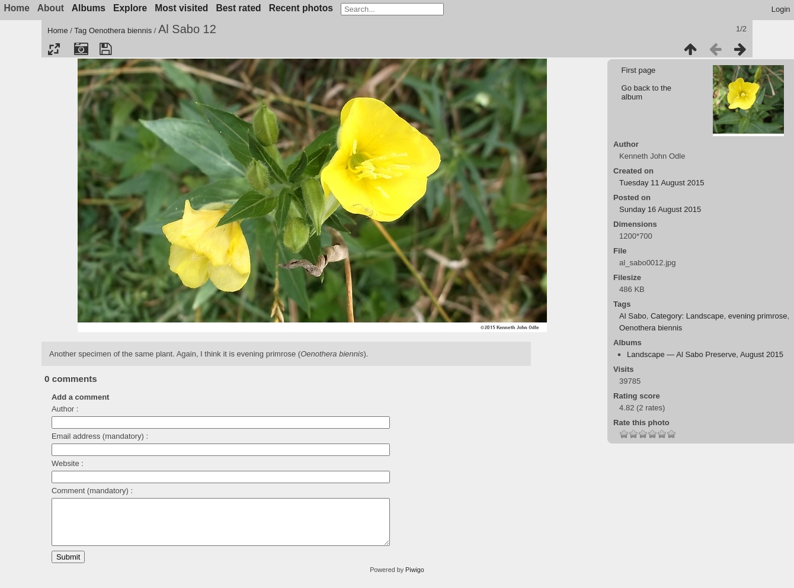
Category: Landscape (687, 315)
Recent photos (301, 8)
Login (780, 9)
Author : (65, 408)
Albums (88, 8)
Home (57, 30)
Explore (130, 8)
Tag (80, 30)
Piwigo (414, 578)
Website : (68, 463)
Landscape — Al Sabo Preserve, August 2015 (705, 354)
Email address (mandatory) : (100, 436)
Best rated (238, 8)
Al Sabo (632, 315)
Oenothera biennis (120, 30)
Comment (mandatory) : (92, 490)
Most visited (181, 8)
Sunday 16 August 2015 (660, 209)
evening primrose (757, 315)
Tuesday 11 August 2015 (661, 182)
